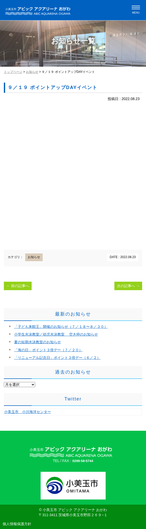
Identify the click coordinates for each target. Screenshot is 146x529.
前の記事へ (17, 286)
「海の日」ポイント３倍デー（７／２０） (48, 350)
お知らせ (32, 72)
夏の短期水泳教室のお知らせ (37, 342)
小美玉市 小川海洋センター (27, 412)
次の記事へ (128, 286)
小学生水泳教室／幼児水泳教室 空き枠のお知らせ (56, 334)
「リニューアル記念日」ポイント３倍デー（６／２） (57, 358)
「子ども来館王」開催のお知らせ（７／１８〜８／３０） (61, 327)
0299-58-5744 (82, 461)
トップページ (13, 72)
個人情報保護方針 (17, 524)
